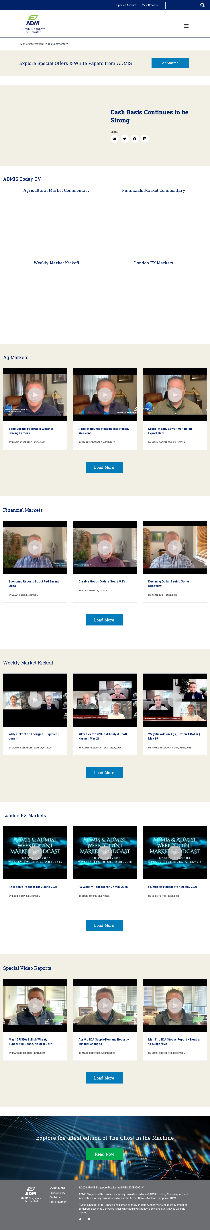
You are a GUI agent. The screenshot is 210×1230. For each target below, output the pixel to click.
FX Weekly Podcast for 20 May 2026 (172, 887)
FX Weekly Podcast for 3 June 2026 (33, 887)
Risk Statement (58, 1201)
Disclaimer (56, 1197)
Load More (104, 467)
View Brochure (150, 5)
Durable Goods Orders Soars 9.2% (101, 581)
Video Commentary (56, 43)
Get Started (170, 63)
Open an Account (126, 5)
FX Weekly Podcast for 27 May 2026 (103, 887)
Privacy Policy (57, 1193)
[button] (115, 139)
